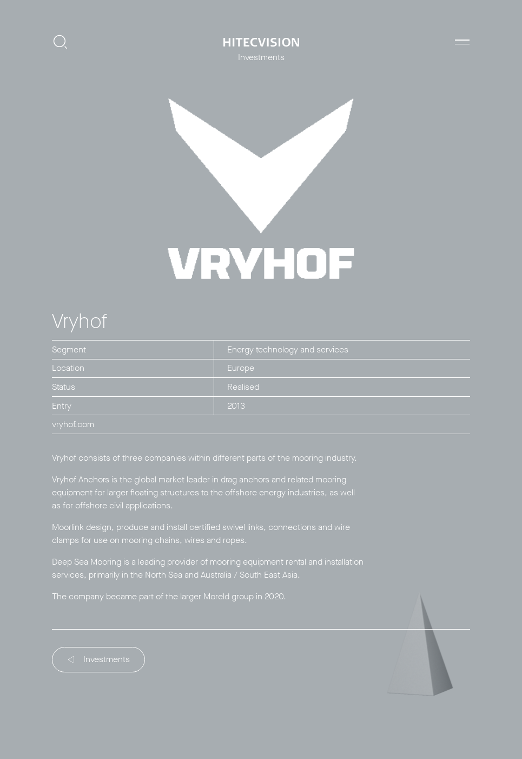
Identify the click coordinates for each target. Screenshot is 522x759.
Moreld (216, 596)
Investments (99, 659)
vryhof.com (73, 424)
